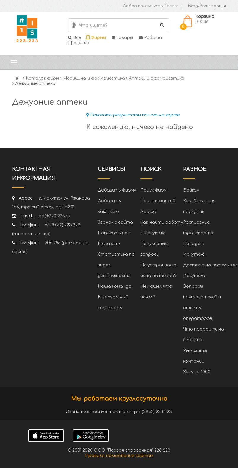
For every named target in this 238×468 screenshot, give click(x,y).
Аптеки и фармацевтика (156, 78)
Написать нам (114, 233)
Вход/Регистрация (207, 6)
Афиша (78, 43)
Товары (122, 37)
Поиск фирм (153, 190)
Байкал (191, 190)
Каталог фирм (42, 78)
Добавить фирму (117, 190)
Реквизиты (109, 243)
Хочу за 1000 (196, 372)
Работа (150, 37)
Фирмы (96, 37)
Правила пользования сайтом (119, 455)
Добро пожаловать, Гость (150, 6)
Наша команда (114, 286)
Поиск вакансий (157, 201)
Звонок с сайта (115, 222)
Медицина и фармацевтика (94, 78)
